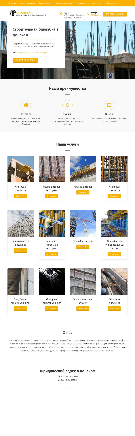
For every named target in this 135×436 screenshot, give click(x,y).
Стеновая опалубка (27, 3)
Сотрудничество (96, 3)
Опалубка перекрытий (65, 3)
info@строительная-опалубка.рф (32, 52)
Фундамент (82, 3)
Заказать (20, 196)
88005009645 (96, 15)
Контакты (111, 3)
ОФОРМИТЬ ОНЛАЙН (25, 60)
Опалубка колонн (45, 3)
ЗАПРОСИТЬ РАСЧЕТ (115, 14)
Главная (12, 3)
